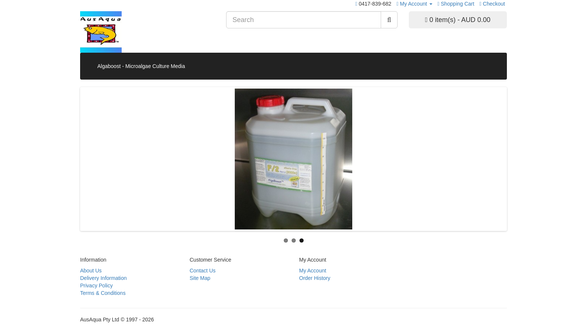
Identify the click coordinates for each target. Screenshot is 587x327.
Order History (314, 278)
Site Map (200, 278)
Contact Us (203, 271)
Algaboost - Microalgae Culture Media (141, 66)
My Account (312, 271)
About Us (91, 271)
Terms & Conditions (102, 293)
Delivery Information (103, 278)
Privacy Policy (96, 286)
